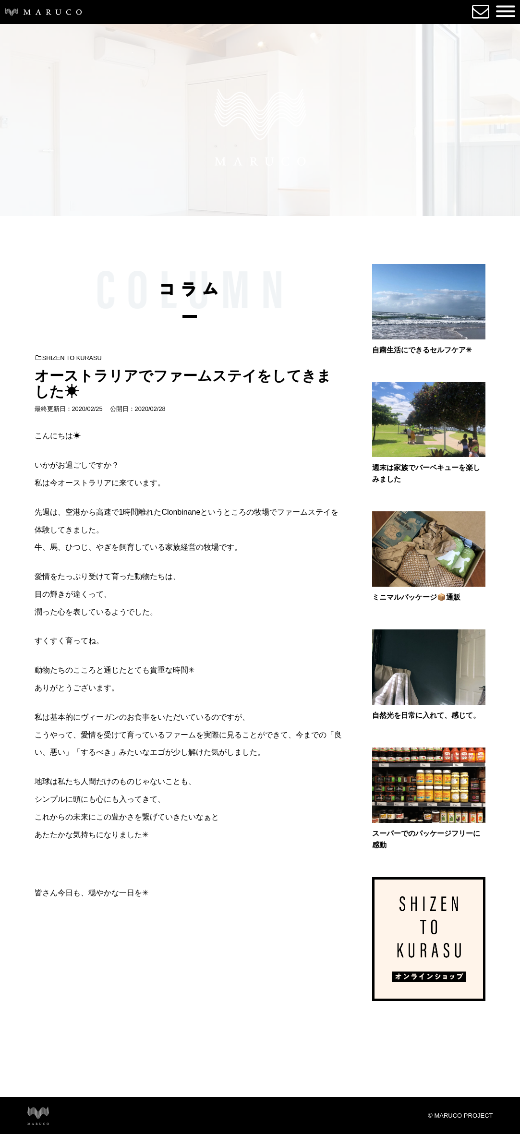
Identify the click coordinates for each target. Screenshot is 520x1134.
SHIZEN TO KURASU (68, 358)
